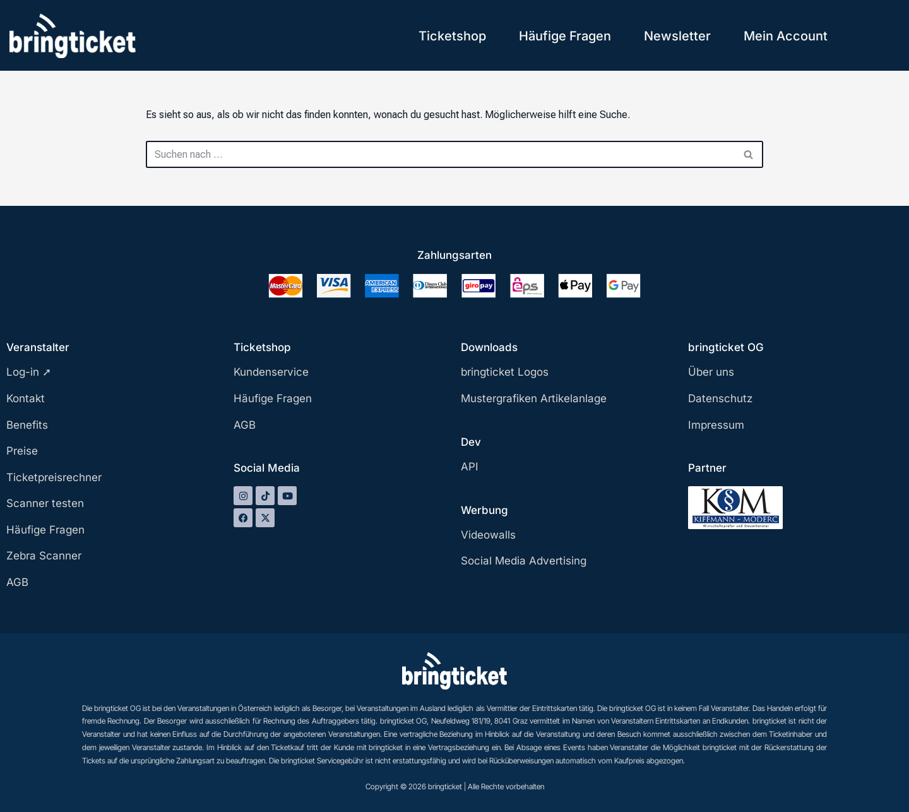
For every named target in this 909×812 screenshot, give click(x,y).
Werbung (484, 510)
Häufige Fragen (565, 36)
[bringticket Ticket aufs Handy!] (72, 35)
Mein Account (786, 36)
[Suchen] (440, 154)
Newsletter (677, 36)
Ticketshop (452, 36)
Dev (471, 442)
